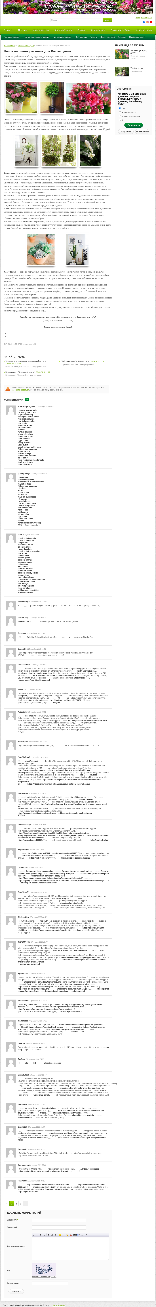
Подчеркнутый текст (40, 1235)
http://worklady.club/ (99, 840)
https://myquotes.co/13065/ (30, 840)
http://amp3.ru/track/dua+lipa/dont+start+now (88, 720)
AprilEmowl (23, 973)
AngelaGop (23, 849)
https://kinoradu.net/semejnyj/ (52, 1189)
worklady (44, 921)
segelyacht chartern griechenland (32, 673)
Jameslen (22, 633)
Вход (138, 18)
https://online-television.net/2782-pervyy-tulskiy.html (77, 957)
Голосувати (133, 125)
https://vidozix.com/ (52, 1063)
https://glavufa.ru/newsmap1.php (74, 984)
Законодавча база (120, 30)
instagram (22, 696)
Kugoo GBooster (88, 723)
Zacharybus (23, 741)
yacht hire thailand (85, 671)
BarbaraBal (23, 793)
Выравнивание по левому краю (48, 1235)
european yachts (35, 1138)
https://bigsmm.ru (78, 797)
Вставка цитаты (78, 1235)
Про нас (22, 30)
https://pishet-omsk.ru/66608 (42, 858)
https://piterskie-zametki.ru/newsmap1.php (42, 982)
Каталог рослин (144, 30)
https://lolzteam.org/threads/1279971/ (65, 700)
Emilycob (22, 689)
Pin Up (103, 1090)
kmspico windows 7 (73, 1011)
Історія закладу (40, 30)
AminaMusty (23, 1001)
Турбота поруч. (137, 68)
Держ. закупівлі (108, 37)
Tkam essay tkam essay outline (39, 871)
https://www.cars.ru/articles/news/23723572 (77, 950)
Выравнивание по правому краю (55, 1235)
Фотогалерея (98, 30)
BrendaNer (22, 1104)
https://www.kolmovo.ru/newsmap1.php (35, 987)
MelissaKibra (23, 917)
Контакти (122, 37)
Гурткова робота (11, 37)
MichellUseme (24, 942)
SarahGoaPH (23, 892)
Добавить (16, 1291)
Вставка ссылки (63, 1235)
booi (82, 775)
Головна (8, 30)
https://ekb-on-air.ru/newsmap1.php (33, 989)
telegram (56, 703)
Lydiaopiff (22, 867)
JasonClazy (23, 617)
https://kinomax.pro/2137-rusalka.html (67, 1029)
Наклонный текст (37, 1235)
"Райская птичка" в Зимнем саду (75, 361)
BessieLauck (23, 1075)
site (26, 1063)
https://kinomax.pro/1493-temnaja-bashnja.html (63, 835)
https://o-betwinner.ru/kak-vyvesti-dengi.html (65, 991)
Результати (126, 131)
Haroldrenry (23, 602)
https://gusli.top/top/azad (71, 903)
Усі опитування (142, 131)
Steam (43, 1113)
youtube (93, 775)
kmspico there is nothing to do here (40, 1108)
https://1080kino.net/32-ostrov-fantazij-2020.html (48, 1185)
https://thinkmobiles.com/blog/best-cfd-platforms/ (81, 1025)
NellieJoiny (23, 712)
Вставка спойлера (85, 1235)
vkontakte (76, 1115)
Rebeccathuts (24, 665)
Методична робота (62, 37)
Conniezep (22, 1127)
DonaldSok (23, 649)
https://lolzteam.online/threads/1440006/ (70, 1113)
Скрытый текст (75, 1235)
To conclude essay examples (61, 873)
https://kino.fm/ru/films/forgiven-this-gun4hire (80, 1088)
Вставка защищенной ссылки (67, 1235)
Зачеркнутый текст (44, 1235)
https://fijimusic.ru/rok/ (28, 1191)
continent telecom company (30, 1133)
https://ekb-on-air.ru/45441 (38, 853)
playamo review (85, 799)
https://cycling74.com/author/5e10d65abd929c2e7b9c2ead (43, 880)
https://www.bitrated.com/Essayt (89, 880)
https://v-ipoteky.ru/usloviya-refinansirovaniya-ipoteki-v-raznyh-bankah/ (58, 784)
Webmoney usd (25, 1117)
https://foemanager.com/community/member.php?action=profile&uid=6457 (50, 878)
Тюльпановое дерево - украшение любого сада (25, 361)
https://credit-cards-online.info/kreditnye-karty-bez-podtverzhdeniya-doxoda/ (59, 1170)
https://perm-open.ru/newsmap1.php (73, 989)
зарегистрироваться (20, 390)
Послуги (93, 37)
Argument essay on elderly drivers (77, 871)
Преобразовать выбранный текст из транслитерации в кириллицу (82, 1235)
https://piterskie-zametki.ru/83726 (75, 858)
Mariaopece (23, 1021)
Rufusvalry (22, 1149)
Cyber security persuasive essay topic (48, 876)
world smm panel (41, 1095)
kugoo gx (103, 921)
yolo (20, 535)
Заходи (81, 30)
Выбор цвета (70, 1235)
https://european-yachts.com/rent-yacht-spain (69, 1133)
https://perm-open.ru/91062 (77, 856)
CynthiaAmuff (24, 757)
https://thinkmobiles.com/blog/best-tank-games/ (42, 1027)
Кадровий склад (63, 30)
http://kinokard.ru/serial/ (43, 1187)
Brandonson (23, 1165)
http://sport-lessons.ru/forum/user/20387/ (39, 883)
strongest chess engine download (37, 1088)
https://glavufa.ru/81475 (66, 853)
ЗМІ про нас (81, 37)
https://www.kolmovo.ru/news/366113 (39, 856)
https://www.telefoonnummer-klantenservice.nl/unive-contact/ (45, 1009)
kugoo (37, 1029)
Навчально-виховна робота (36, 37)
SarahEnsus (23, 1043)
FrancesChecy (24, 825)
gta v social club (35, 700)
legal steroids (88, 921)
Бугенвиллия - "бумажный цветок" (19, 372)
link (34, 1063)
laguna (80, 930)
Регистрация (146, 18)
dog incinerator (30, 1004)
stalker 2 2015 (25, 621)
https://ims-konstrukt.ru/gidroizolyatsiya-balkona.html (60, 1007)
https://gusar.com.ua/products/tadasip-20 (51, 930)
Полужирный (33, 1235)
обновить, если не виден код (44, 1277)
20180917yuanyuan (26, 407)
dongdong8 (25, 474)
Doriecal (21, 1059)
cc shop (39, 1047)
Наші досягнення (137, 37)
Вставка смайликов (60, 1235)
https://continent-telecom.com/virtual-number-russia (56, 676)
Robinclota (22, 1181)
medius (74, 1032)
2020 (25, 1093)
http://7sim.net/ (31, 761)
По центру (52, 1235)
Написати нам (59, 1305)
